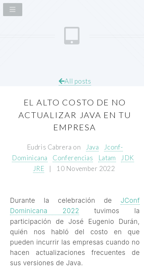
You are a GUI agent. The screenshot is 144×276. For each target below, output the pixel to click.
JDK (127, 158)
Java (92, 147)
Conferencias (73, 158)
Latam (107, 158)
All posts (75, 81)
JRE (38, 168)
